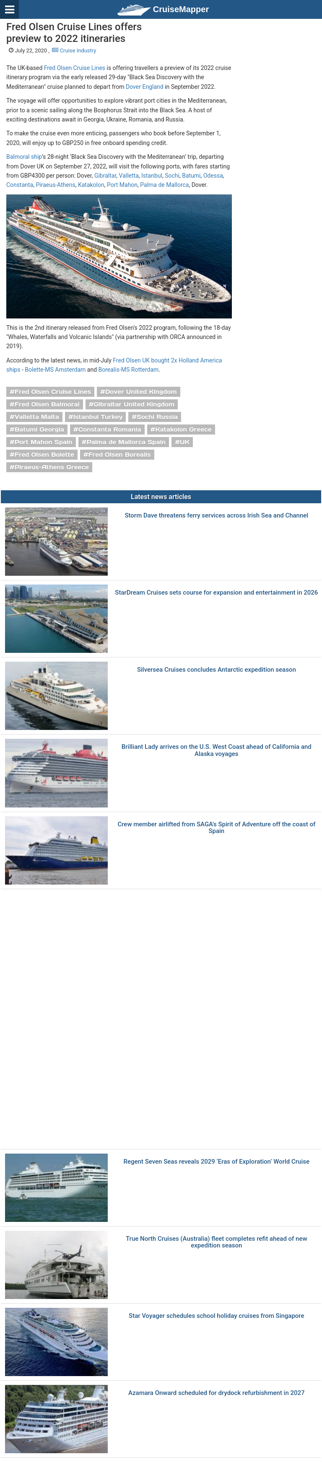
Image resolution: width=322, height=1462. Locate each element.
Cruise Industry (74, 50)
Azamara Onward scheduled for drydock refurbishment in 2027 (216, 1393)
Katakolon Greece (183, 429)
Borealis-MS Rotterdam (129, 369)
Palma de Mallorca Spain (126, 442)
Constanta (19, 184)
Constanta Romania (109, 429)
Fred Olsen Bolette (44, 454)
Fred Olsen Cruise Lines (74, 68)
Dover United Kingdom (141, 392)
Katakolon (91, 184)
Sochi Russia (157, 417)
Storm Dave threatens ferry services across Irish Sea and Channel (216, 515)
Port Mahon (122, 184)
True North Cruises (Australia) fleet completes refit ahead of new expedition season (216, 1242)
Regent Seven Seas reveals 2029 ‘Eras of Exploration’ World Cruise (216, 1161)
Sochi (172, 175)
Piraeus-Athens (55, 184)
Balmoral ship (24, 156)
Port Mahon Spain (44, 442)
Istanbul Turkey (98, 417)
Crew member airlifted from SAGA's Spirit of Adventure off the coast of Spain (216, 828)
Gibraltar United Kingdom (133, 404)
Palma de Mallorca (164, 184)
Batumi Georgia (39, 429)
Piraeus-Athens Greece (52, 467)
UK (185, 442)
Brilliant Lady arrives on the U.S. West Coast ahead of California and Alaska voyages (217, 750)
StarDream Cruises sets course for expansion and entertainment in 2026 (216, 592)
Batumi (191, 175)
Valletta (129, 175)
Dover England (145, 86)
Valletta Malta (37, 417)
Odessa (213, 175)
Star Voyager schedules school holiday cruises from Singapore (216, 1316)
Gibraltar (105, 175)
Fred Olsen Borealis (119, 454)
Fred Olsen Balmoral (47, 404)
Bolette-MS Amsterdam (55, 369)
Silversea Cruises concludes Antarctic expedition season (216, 669)
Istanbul (151, 175)
